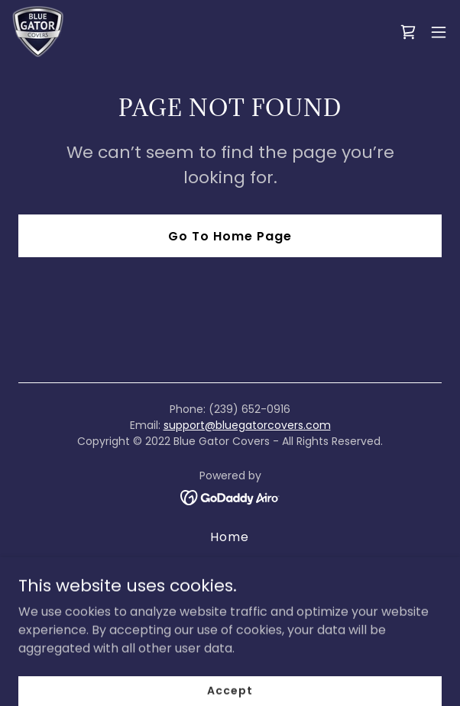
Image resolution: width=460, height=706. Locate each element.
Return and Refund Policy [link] (230, 587)
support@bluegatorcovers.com (247, 425)
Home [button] (229, 537)
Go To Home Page (230, 236)
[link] (37, 32)
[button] (438, 32)
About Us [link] (229, 562)
